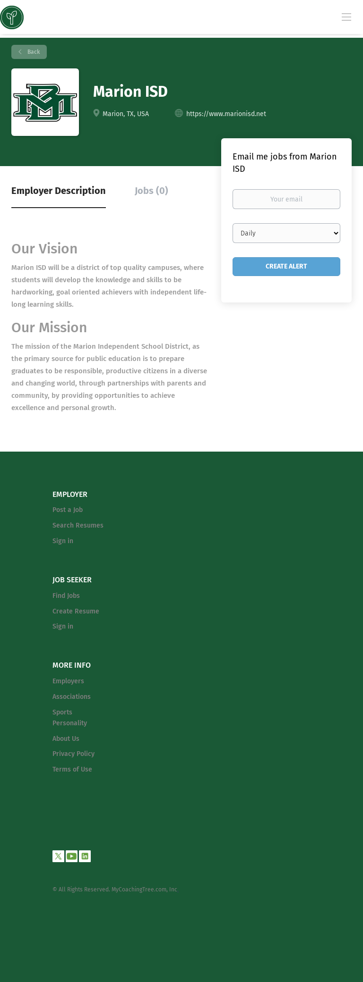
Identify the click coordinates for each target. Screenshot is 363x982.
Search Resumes (78, 525)
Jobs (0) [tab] (151, 190)
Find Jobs (66, 596)
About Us (65, 739)
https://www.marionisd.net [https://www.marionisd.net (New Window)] (226, 114)
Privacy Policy (73, 754)
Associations (71, 697)
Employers (68, 681)
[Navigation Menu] (346, 16)
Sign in (62, 541)
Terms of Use (72, 769)
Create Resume (75, 611)
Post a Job (67, 510)
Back (33, 52)
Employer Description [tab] (58, 190)
